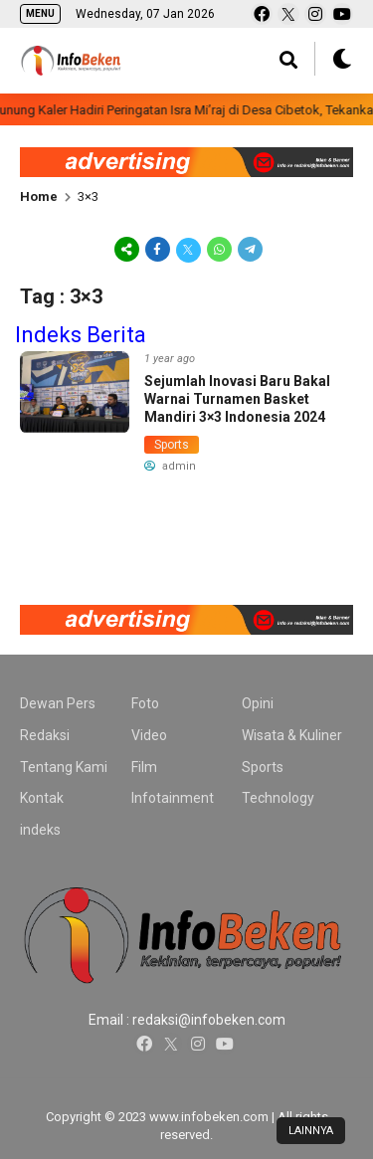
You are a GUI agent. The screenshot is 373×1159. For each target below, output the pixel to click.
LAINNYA (310, 1130)
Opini (258, 703)
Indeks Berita (80, 334)
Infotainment (172, 798)
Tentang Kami (63, 767)
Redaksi (45, 735)
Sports (171, 445)
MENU (40, 13)
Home (39, 196)
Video (149, 735)
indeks (40, 830)
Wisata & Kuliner (292, 735)
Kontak (42, 798)
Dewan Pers (57, 703)
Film (144, 767)
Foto (145, 703)
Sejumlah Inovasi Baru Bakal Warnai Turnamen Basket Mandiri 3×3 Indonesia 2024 (237, 399)
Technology (278, 798)
